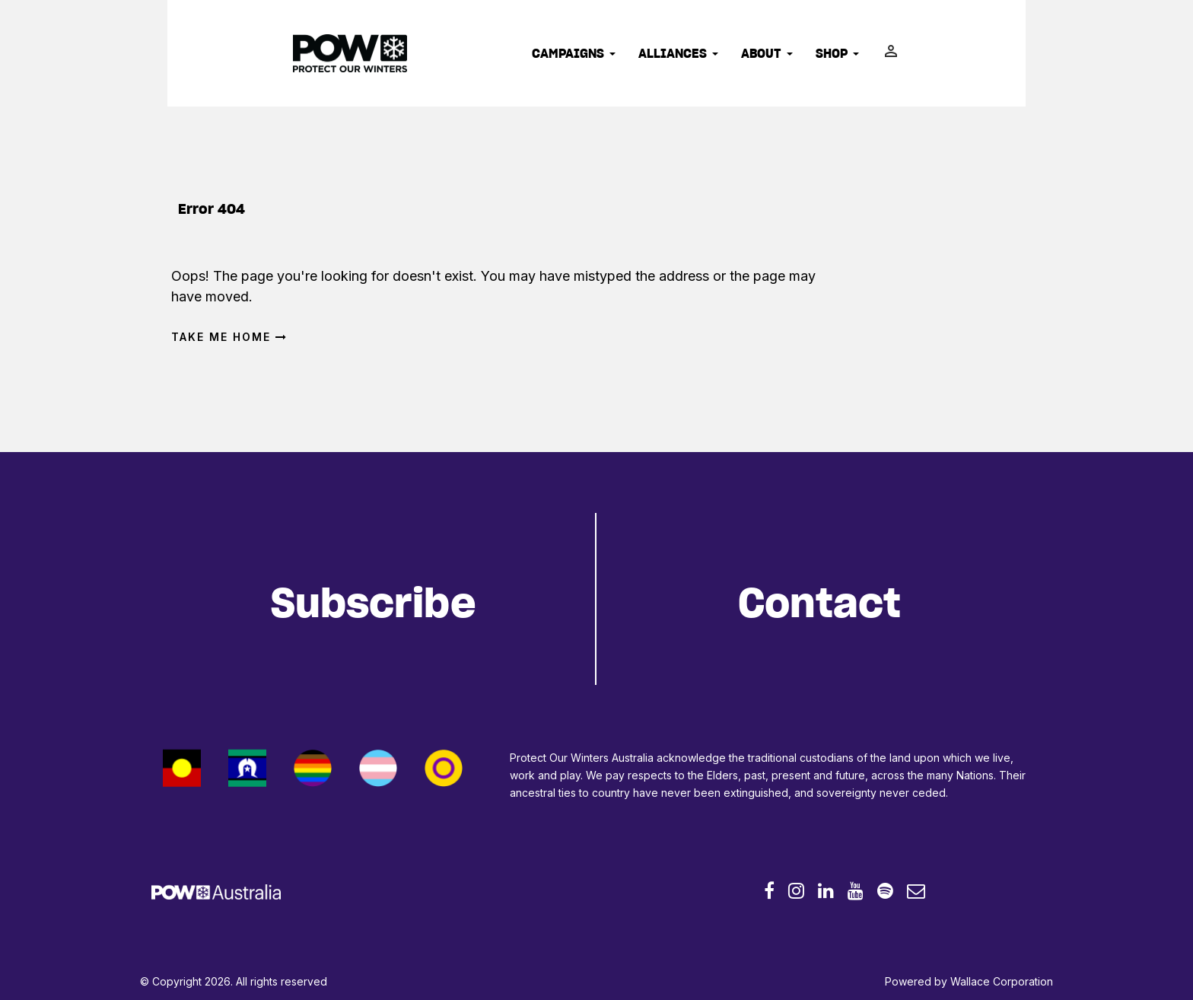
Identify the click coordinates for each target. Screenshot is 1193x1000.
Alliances (678, 53)
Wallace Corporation (1001, 981)
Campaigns (574, 53)
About (767, 53)
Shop (837, 53)
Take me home (229, 336)
